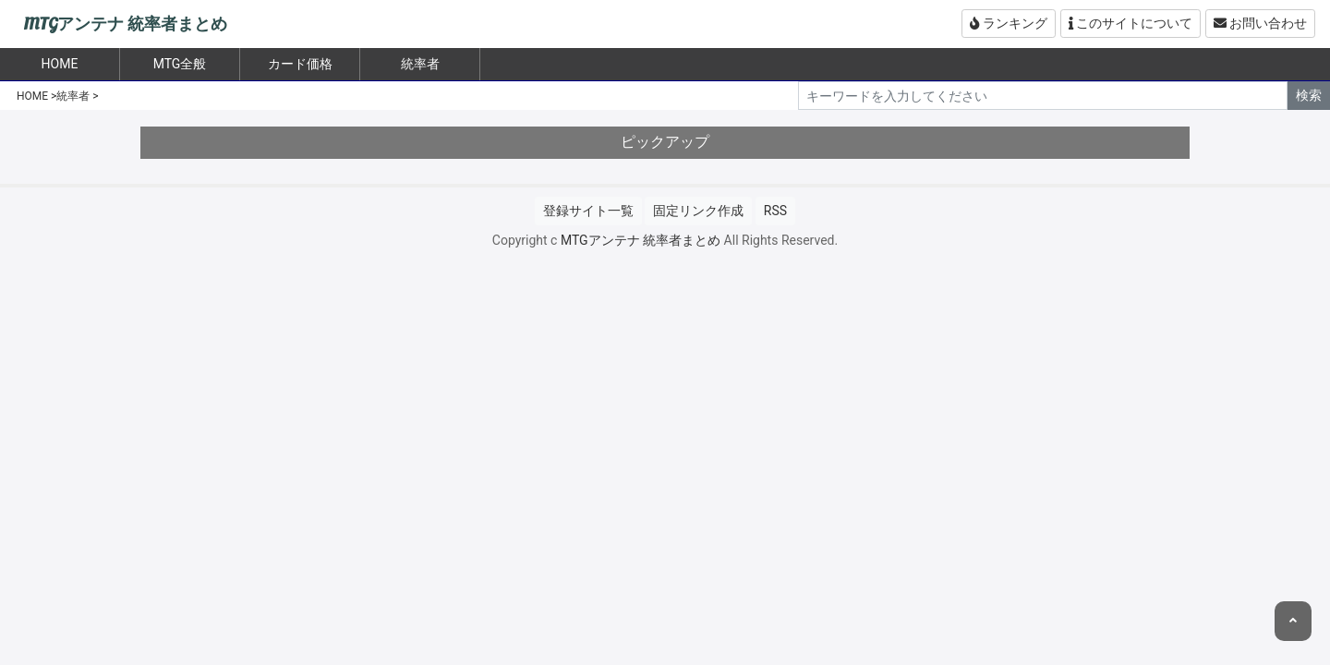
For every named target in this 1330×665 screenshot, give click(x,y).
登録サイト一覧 (588, 210)
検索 (1309, 95)
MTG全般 (180, 63)
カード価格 (300, 63)
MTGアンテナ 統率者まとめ (125, 24)
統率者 (420, 63)
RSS (775, 210)
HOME (32, 96)
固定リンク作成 (698, 210)
